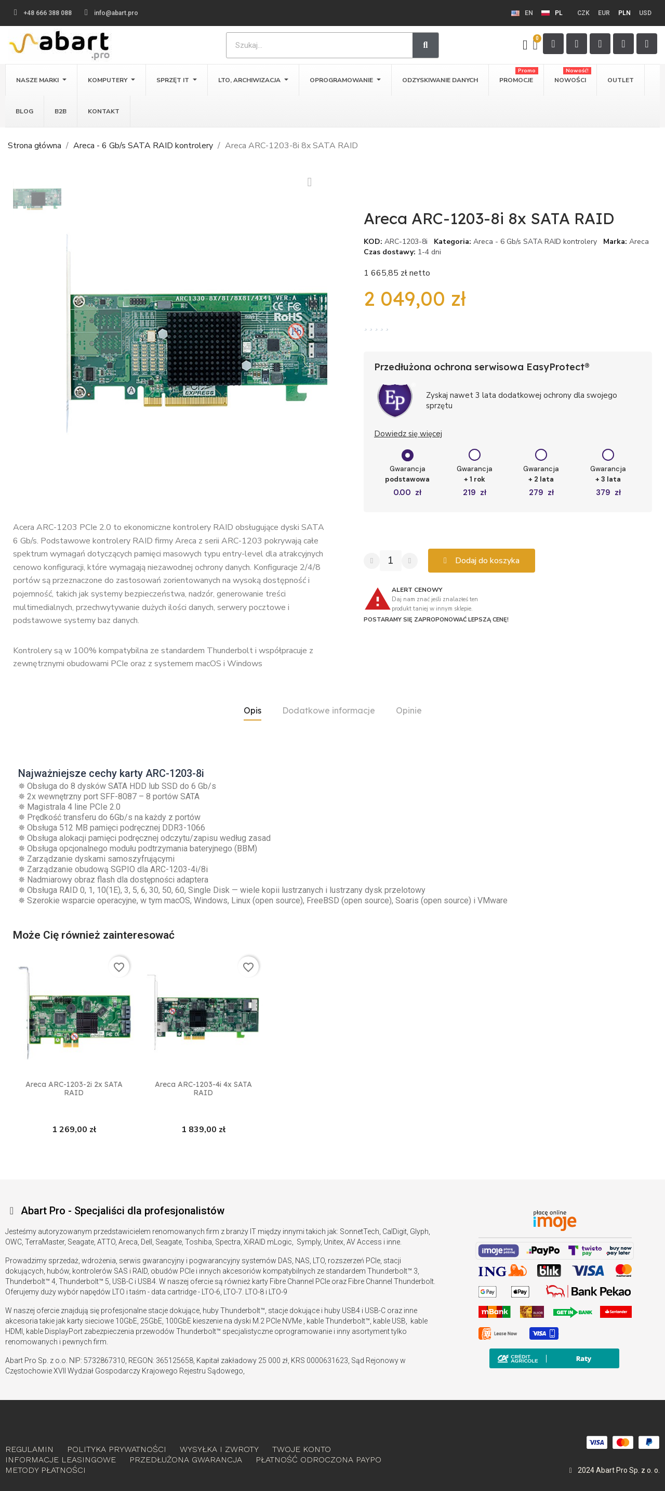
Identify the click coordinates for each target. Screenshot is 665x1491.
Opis (252, 710)
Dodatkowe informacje (328, 710)
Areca (639, 242)
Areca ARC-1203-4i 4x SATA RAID (203, 1089)
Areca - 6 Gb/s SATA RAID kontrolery (535, 242)
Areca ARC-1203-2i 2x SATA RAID (74, 1089)
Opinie (409, 710)
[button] (74, 333)
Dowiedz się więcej (408, 434)
